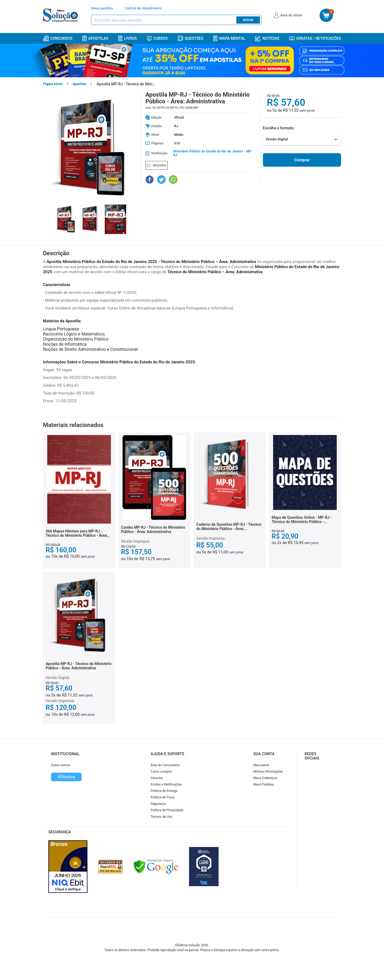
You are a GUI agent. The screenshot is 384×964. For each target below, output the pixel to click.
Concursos (57, 38)
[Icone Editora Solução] (61, 15)
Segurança (158, 804)
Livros (127, 38)
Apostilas (95, 38)
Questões (191, 38)
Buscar (248, 20)
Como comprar (161, 771)
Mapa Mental (229, 38)
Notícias (267, 38)
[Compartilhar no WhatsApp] (173, 179)
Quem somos (60, 765)
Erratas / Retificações (315, 38)
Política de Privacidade (167, 810)
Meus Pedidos (263, 784)
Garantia (157, 778)
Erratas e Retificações (166, 784)
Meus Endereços (265, 778)
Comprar (302, 160)
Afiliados (66, 776)
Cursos (157, 38)
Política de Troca (163, 797)
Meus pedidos (102, 8)
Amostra (156, 165)
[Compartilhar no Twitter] (161, 179)
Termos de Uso (161, 817)
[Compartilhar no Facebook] (149, 179)
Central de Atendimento (143, 8)
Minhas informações (268, 771)
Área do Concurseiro (165, 765)
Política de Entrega (164, 791)
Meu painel (261, 765)
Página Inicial (53, 84)
